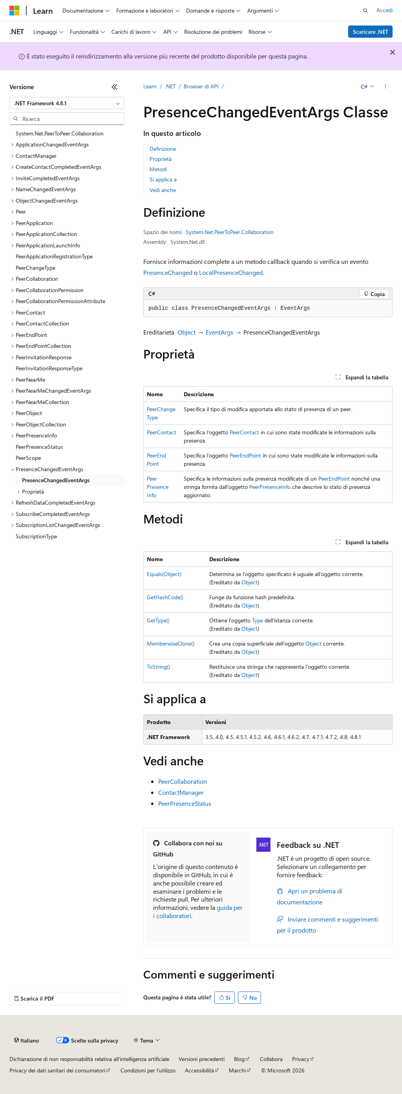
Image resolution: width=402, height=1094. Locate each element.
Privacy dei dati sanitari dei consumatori (57, 1070)
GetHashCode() (165, 597)
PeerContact (161, 432)
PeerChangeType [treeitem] (35, 267)
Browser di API (201, 86)
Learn (150, 86)
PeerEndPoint (245, 455)
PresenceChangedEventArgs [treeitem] (56, 480)
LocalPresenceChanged (231, 272)
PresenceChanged (167, 272)
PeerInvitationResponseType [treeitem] (49, 368)
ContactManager (181, 792)
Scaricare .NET (370, 31)
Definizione (163, 148)
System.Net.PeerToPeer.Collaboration (230, 232)
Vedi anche (163, 190)
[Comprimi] (114, 87)
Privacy (300, 1059)
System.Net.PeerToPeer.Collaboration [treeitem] (60, 133)
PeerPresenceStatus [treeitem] (39, 446)
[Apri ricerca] (365, 11)
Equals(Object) (164, 574)
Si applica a (163, 179)
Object (186, 332)
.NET (170, 86)
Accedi (384, 10)
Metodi (158, 169)
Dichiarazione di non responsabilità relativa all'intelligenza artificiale (89, 1059)
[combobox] (66, 103)
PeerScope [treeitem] (28, 457)
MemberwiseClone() (170, 643)
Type (257, 620)
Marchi (237, 1070)
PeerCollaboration (182, 781)
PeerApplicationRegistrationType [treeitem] (54, 256)
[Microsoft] (14, 10)
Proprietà (161, 159)
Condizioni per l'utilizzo (148, 1070)
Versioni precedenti (202, 1059)
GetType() (158, 620)
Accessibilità (199, 1070)
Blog (239, 1059)
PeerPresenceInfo (157, 487)
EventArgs (219, 332)
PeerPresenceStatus (184, 803)
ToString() (158, 666)
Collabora (271, 1059)
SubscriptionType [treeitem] (36, 536)
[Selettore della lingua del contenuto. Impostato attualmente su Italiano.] (26, 1040)
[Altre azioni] (386, 86)
